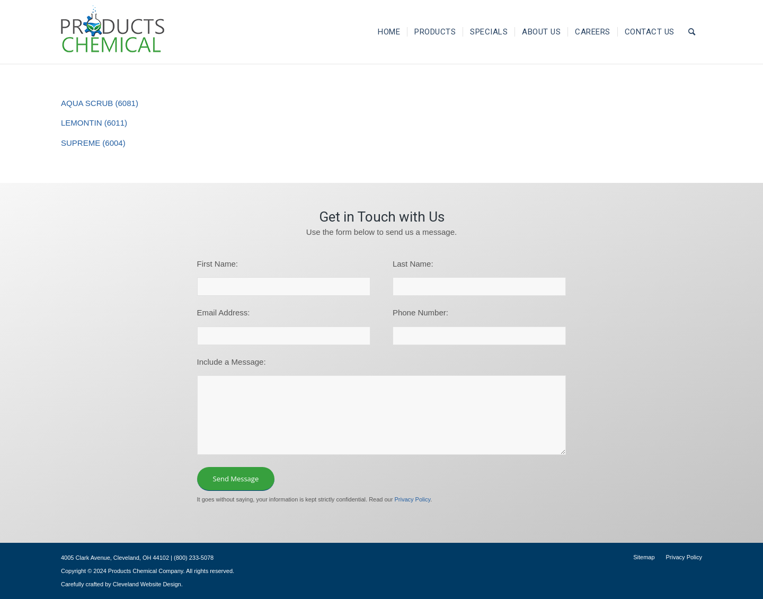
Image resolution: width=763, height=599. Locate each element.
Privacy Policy (412, 499)
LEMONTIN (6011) (94, 122)
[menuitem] (389, 32)
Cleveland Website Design (147, 584)
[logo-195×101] (112, 32)
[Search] (692, 32)
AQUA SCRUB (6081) (99, 103)
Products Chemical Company (145, 571)
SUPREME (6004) (93, 142)
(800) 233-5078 (194, 557)
